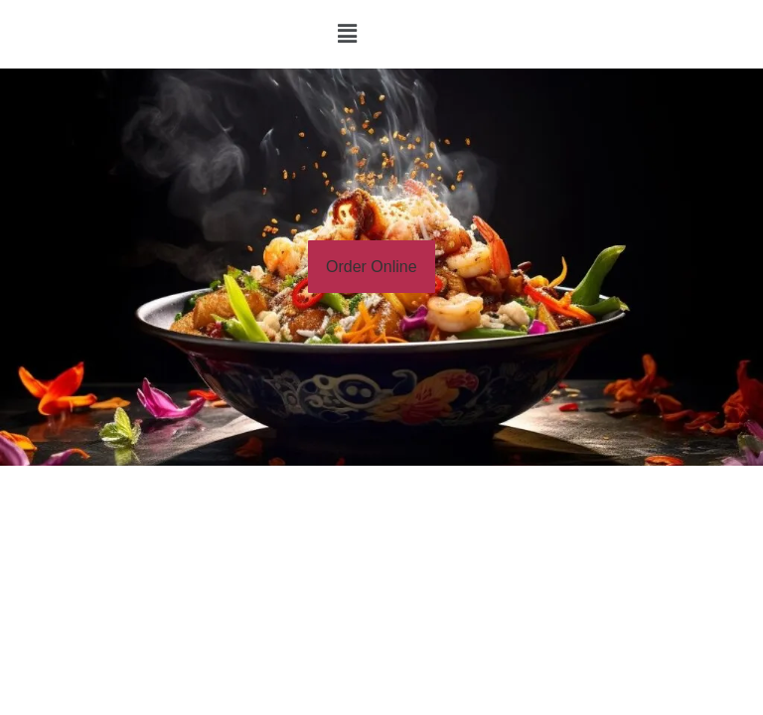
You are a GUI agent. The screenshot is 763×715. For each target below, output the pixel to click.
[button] (347, 34)
